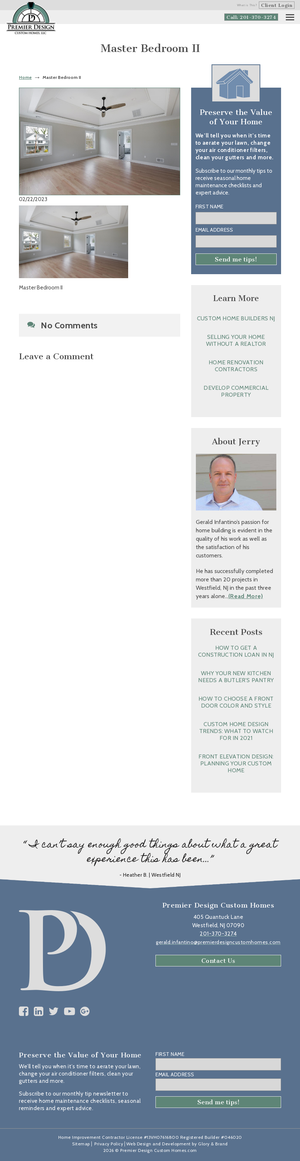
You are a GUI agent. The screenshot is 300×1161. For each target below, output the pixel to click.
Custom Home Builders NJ (236, 318)
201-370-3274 (218, 933)
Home (25, 77)
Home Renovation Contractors (236, 366)
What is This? (247, 5)
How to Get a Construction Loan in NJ (236, 651)
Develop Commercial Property (236, 391)
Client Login (276, 5)
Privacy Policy (108, 1143)
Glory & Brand (213, 1143)
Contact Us (218, 960)
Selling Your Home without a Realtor (236, 340)
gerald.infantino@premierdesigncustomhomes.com (218, 942)
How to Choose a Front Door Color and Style (235, 702)
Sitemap (81, 1143)
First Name (210, 206)
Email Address (214, 230)
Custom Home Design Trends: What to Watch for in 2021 (236, 731)
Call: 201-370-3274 (251, 17)
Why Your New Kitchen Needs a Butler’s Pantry (236, 677)
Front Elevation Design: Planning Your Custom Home (235, 763)
